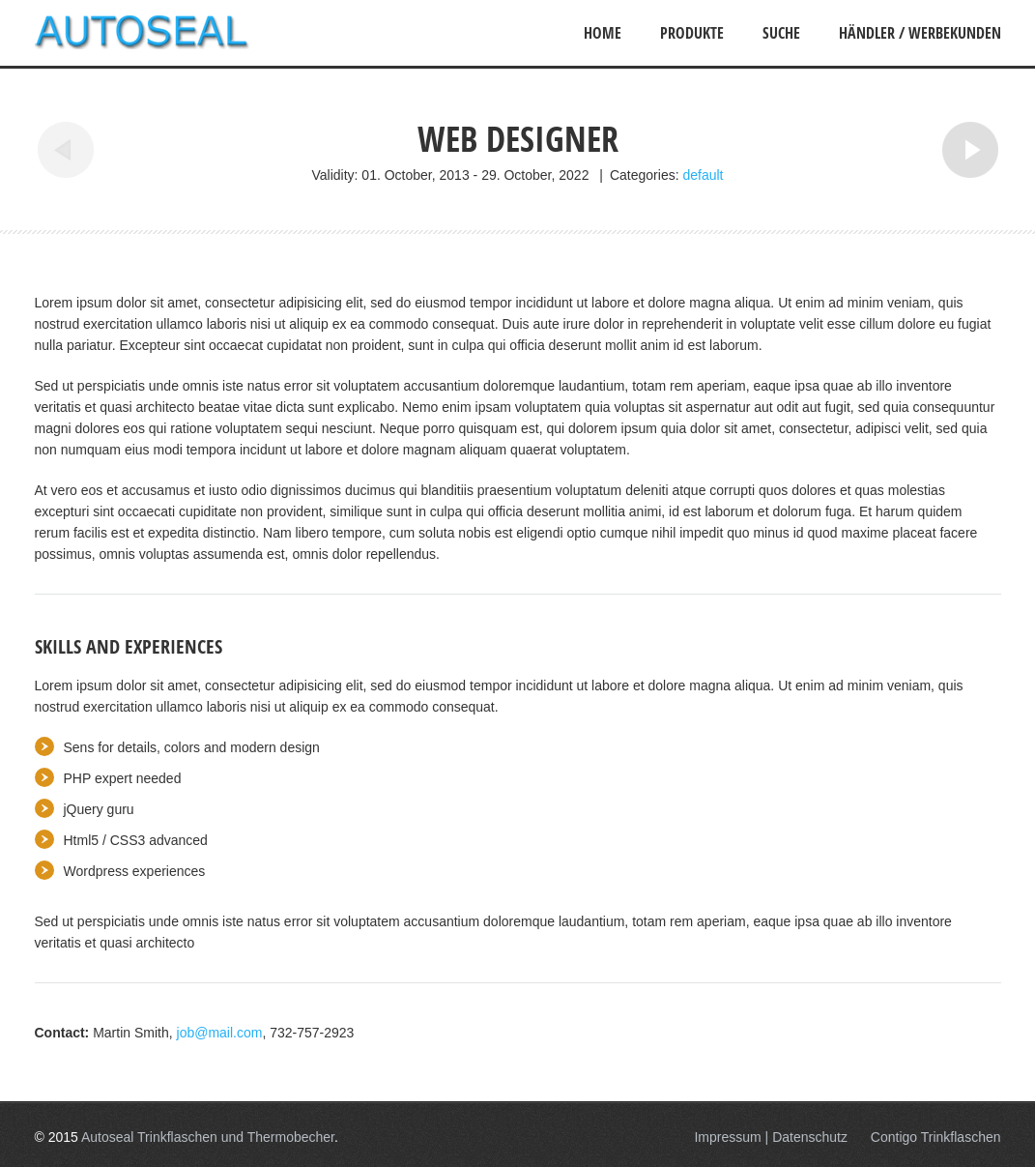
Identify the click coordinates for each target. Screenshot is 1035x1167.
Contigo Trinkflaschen (936, 1137)
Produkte (692, 33)
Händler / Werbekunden (920, 33)
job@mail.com (220, 1032)
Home (602, 33)
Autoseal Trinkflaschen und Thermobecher (207, 1137)
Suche (781, 33)
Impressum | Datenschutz (770, 1137)
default (702, 175)
